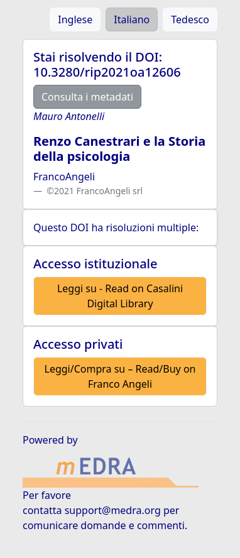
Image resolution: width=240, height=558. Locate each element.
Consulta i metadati (87, 97)
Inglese (75, 19)
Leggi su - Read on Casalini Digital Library (120, 296)
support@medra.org (113, 510)
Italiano (132, 19)
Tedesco (190, 19)
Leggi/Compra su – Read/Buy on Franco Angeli (120, 376)
